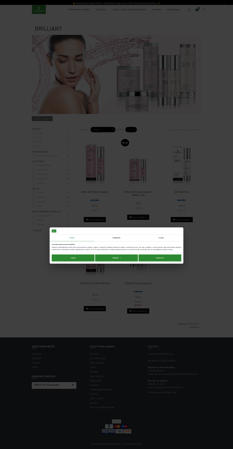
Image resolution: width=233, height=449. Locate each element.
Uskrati (73, 237)
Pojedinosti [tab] (116, 217)
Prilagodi (116, 237)
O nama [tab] (161, 217)
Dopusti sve (160, 237)
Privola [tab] (72, 217)
